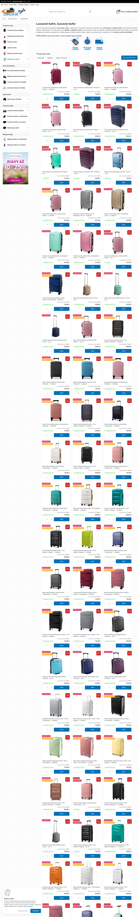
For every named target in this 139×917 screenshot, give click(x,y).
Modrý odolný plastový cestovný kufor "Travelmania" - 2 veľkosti (123, 443)
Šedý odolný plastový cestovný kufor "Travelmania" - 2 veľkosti (47, 488)
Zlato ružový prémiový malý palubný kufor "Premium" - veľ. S (125, 801)
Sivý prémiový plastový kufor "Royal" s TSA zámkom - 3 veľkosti (48, 533)
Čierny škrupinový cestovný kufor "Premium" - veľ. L (73, 89)
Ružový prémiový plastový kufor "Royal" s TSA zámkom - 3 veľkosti (99, 488)
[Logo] (13, 11)
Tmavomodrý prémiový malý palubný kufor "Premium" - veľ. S (124, 533)
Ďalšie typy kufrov (12, 18)
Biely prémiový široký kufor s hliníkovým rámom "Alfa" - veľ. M (73, 845)
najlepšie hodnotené (61, 58)
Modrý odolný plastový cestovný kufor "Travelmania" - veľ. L (72, 758)
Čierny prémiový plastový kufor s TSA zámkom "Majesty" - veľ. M (124, 668)
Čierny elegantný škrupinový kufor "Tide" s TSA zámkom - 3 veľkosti (124, 577)
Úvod (3, 18)
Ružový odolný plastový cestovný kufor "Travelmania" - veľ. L (48, 668)
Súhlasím (36, 911)
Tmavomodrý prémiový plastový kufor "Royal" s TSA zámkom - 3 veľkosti (123, 221)
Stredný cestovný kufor (65, 876)
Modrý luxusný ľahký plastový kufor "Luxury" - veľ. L (48, 177)
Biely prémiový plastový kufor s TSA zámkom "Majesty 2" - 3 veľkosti (99, 713)
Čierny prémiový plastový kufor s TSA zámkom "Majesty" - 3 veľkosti (73, 443)
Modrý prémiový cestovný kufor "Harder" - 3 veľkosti (98, 801)
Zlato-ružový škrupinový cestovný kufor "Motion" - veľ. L (99, 221)
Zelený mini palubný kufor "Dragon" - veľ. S (99, 758)
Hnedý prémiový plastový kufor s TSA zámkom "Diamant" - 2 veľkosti (124, 622)
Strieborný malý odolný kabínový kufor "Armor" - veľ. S (98, 667)
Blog (37, 4)
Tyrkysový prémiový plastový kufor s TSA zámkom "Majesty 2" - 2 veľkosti (48, 713)
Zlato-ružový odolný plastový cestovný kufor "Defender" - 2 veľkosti (46, 354)
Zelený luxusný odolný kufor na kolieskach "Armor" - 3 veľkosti (47, 220)
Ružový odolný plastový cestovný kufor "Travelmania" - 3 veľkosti (73, 399)
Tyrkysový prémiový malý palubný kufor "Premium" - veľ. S (99, 533)
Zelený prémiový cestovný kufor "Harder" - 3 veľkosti (72, 801)
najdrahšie (50, 58)
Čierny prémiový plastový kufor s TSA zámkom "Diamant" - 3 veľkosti (48, 309)
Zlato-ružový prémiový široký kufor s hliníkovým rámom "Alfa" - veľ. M (99, 845)
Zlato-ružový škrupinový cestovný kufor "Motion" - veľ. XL (124, 265)
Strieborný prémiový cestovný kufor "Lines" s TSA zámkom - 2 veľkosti (73, 577)
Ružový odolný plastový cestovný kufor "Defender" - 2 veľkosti (124, 309)
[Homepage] (2, 4)
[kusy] (42, 100)
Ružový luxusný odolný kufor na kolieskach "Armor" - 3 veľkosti (72, 220)
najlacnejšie (41, 58)
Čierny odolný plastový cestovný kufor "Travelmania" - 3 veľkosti (98, 354)
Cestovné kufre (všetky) (53, 35)
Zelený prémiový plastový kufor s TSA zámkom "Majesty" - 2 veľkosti (99, 443)
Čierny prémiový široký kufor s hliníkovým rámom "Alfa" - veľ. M (47, 845)
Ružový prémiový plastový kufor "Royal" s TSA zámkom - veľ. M (47, 758)
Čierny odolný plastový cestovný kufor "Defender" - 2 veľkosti (73, 309)
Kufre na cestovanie (41, 876)
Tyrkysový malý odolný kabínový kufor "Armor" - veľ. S (124, 845)
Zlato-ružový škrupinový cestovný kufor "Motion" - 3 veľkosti (73, 176)
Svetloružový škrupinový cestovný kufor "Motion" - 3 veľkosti (99, 88)
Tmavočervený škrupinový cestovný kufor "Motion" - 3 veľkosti (48, 88)
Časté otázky (13, 4)
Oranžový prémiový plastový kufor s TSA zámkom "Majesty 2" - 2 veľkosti (74, 713)
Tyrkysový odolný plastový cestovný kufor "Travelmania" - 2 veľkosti (99, 399)
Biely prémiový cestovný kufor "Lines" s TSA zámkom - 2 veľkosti (99, 577)
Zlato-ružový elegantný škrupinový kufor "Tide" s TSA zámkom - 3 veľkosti (73, 622)
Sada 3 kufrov (77, 876)
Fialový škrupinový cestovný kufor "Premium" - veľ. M (124, 133)
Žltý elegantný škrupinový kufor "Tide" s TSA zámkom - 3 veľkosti (99, 622)
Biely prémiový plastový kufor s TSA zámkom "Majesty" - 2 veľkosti (125, 399)
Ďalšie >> (90, 866)
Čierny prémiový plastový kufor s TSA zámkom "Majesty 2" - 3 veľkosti (73, 667)
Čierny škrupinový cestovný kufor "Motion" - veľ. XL (48, 132)
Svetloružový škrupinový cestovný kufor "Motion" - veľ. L (124, 88)
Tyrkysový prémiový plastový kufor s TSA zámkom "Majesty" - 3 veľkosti (48, 443)
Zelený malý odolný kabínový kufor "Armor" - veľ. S (73, 265)
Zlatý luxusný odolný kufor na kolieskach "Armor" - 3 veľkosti (123, 176)
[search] (90, 12)
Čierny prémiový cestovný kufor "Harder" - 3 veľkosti (123, 758)
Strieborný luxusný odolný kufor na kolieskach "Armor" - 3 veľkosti (99, 176)
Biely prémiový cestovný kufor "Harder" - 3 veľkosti (47, 801)
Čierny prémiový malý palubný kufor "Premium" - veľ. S (74, 533)
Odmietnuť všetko (23, 911)
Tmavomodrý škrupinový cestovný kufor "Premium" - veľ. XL (73, 132)
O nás (6, 4)
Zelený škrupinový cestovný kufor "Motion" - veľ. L (99, 133)
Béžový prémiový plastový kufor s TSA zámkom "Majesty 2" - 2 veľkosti (124, 713)
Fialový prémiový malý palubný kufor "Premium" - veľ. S (47, 577)
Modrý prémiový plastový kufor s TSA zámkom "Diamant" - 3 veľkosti (74, 354)
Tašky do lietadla (65, 35)
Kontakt (32, 4)
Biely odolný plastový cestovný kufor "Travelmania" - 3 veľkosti (123, 354)
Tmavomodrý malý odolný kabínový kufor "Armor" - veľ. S (99, 265)
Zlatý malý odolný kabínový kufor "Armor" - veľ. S (48, 265)
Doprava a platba (23, 4)
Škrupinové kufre (53, 876)
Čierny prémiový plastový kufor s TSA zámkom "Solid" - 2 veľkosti (47, 399)
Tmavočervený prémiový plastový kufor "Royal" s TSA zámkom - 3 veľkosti (73, 489)
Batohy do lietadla (76, 35)
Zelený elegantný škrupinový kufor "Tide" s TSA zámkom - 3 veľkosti (48, 622)
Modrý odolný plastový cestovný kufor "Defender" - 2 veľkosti (98, 309)
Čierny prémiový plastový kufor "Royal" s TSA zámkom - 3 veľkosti (124, 488)
